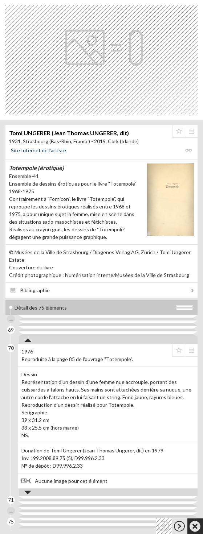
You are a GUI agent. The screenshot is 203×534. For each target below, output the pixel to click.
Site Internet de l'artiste (38, 150)
